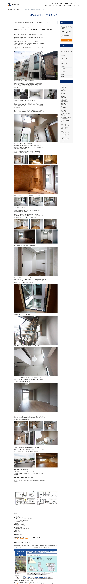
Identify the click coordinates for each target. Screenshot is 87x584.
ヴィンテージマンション (65, 114)
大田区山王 (63, 92)
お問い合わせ (76, 5)
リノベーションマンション (66, 52)
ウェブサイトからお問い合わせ (21, 538)
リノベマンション (65, 125)
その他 (62, 74)
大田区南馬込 (64, 111)
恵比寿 (62, 131)
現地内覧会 (63, 96)
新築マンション (64, 60)
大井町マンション (65, 132)
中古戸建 (63, 55)
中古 (62, 127)
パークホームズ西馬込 (65, 121)
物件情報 (63, 68)
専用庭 (69, 103)
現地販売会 (63, 90)
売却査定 (63, 66)
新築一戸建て (64, 124)
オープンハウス (64, 94)
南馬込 (62, 106)
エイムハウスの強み (42, 5)
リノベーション (64, 135)
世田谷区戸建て (64, 115)
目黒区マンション (65, 85)
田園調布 (63, 93)
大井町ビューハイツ (65, 130)
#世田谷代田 (64, 97)
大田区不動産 (64, 104)
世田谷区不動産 (64, 101)
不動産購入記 (64, 63)
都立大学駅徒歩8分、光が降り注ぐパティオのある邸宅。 (66, 27)
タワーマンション (65, 134)
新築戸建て (63, 48)
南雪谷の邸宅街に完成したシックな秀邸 (66, 32)
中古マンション (64, 58)
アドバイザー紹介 (53, 5)
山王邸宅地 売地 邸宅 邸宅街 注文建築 (66, 118)
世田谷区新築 (64, 99)
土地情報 (63, 71)
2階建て (66, 127)
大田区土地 (63, 87)
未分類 (62, 76)
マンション (63, 122)
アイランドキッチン (65, 138)
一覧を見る (66, 40)
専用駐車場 (63, 100)
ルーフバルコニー (65, 110)
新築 (70, 99)
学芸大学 (63, 141)
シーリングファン (65, 86)
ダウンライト (64, 89)
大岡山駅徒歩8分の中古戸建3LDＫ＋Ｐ (66, 36)
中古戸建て (63, 137)
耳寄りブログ (62, 5)
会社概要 (69, 5)
